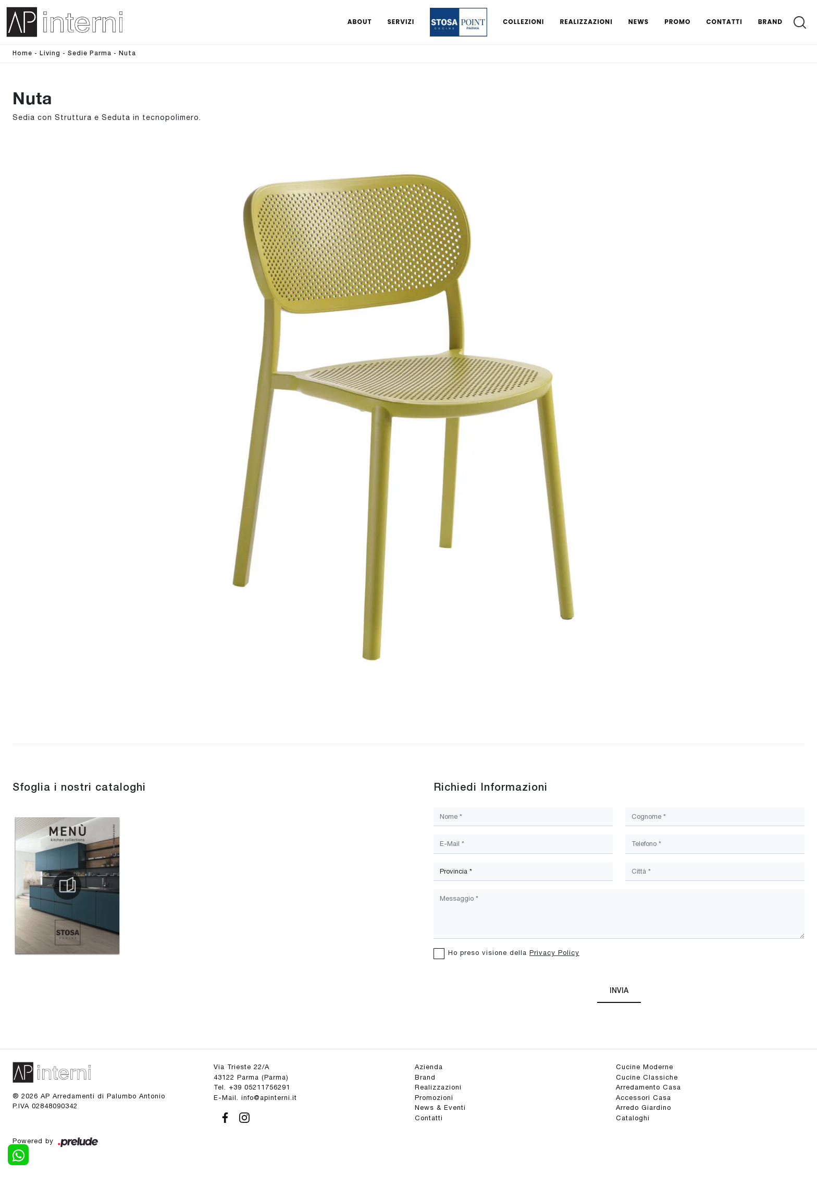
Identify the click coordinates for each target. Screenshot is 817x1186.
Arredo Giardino (643, 1107)
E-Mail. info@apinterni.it (255, 1098)
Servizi (400, 21)
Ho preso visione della (513, 953)
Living (50, 53)
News (638, 21)
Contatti (724, 21)
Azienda (429, 1067)
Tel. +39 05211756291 (252, 1087)
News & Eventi (440, 1107)
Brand (770, 21)
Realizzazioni (586, 21)
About (360, 21)
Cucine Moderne (644, 1067)
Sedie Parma (90, 53)
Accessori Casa (643, 1098)
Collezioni (523, 21)
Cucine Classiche (647, 1077)
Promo (677, 21)
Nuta (127, 53)
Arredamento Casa (648, 1087)
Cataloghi (633, 1118)
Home (22, 53)
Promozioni (434, 1098)
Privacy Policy (554, 953)
